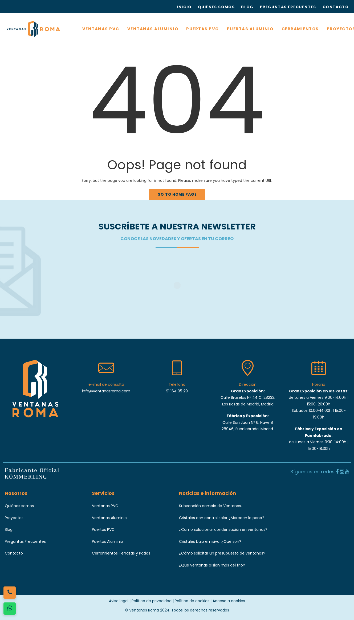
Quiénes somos (19, 505)
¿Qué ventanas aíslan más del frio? (212, 565)
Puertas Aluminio (107, 541)
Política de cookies (192, 600)
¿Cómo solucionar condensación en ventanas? (223, 529)
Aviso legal (118, 600)
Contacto (14, 553)
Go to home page (177, 194)
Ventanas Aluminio (109, 517)
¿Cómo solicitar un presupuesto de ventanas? (222, 553)
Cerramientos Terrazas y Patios (121, 553)
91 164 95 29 (177, 391)
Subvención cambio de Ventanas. (210, 505)
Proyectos (14, 517)
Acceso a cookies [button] (229, 600)
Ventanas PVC (105, 505)
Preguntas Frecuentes (25, 541)
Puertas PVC (103, 529)
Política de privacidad (152, 600)
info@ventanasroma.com (106, 391)
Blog (9, 529)
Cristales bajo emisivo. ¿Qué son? (210, 541)
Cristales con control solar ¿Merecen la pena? (221, 517)
